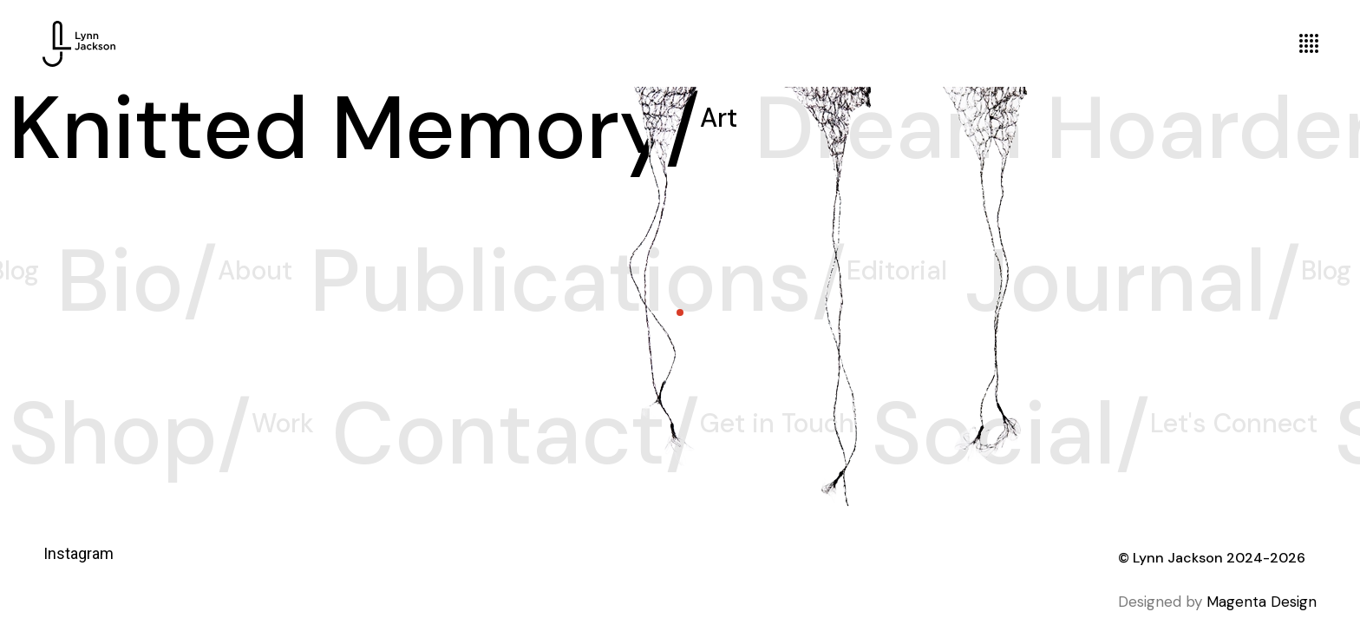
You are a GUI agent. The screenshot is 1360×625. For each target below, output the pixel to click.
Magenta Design (1261, 601)
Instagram (78, 553)
